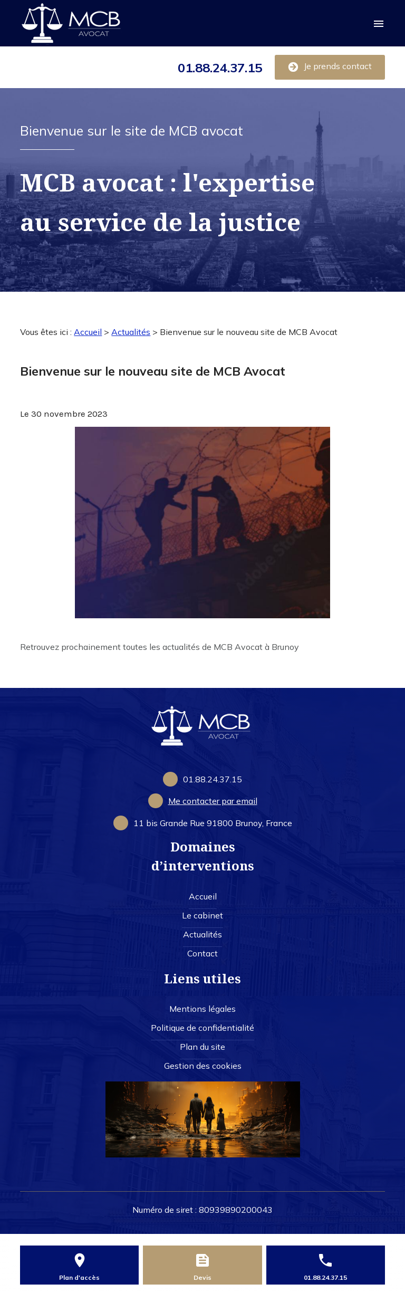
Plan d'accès (79, 1277)
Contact (202, 953)
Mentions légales (202, 1008)
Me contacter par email (212, 801)
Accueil (88, 332)
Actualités (130, 332)
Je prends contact (330, 66)
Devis (202, 1277)
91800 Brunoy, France (212, 823)
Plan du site (202, 1046)
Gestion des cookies (203, 1065)
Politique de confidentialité (202, 1027)
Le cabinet (202, 915)
